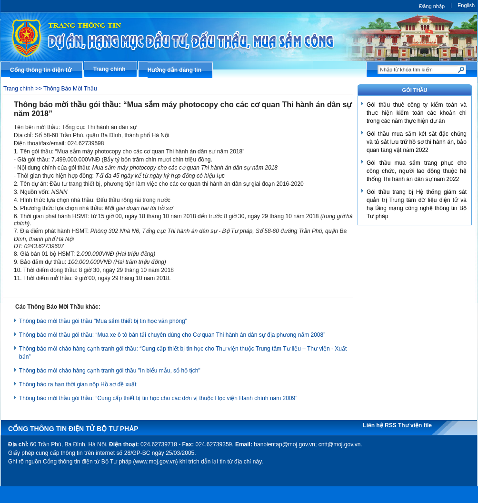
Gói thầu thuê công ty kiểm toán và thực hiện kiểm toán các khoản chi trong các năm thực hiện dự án (417, 112)
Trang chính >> (23, 88)
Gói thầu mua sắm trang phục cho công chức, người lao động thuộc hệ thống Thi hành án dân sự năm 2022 (417, 171)
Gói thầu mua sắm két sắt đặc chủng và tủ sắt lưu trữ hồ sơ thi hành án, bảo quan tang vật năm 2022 (417, 142)
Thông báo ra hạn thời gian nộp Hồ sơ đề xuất (77, 384)
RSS (391, 425)
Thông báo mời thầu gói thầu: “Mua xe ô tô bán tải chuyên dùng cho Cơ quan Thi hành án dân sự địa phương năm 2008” (172, 335)
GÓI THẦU (415, 90)
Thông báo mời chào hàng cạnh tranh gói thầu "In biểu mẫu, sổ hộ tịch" (109, 370)
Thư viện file (415, 425)
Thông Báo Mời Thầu (70, 88)
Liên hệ (374, 425)
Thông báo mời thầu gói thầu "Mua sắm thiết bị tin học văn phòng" (103, 321)
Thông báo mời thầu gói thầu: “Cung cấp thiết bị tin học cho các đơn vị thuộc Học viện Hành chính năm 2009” (158, 398)
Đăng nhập (432, 6)
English (466, 5)
